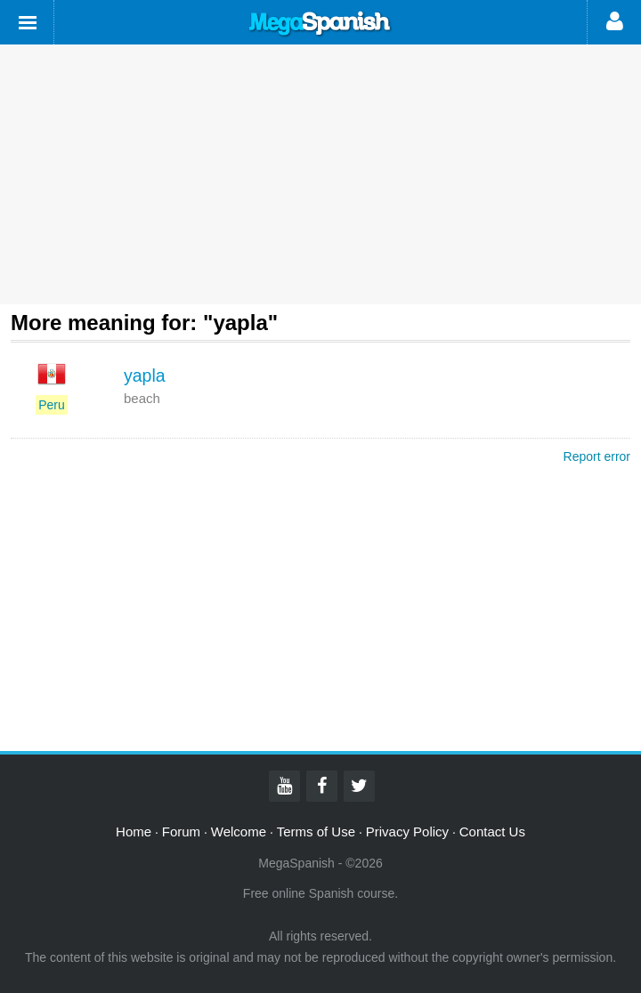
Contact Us (492, 831)
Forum (181, 831)
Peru (51, 405)
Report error (597, 456)
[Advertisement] (320, 174)
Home (133, 831)
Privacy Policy (407, 831)
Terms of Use (316, 831)
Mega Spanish (320, 24)
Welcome (238, 831)
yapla (145, 375)
